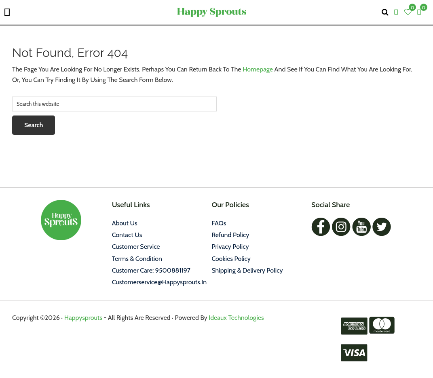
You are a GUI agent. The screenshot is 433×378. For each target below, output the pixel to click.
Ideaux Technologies (235, 317)
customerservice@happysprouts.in (159, 282)
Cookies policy (230, 258)
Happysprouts (83, 317)
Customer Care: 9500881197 (151, 270)
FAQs (218, 223)
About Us (124, 223)
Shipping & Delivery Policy (247, 270)
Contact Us (127, 235)
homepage (258, 69)
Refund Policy (230, 235)
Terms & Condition (137, 258)
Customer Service (136, 246)
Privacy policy (230, 246)
